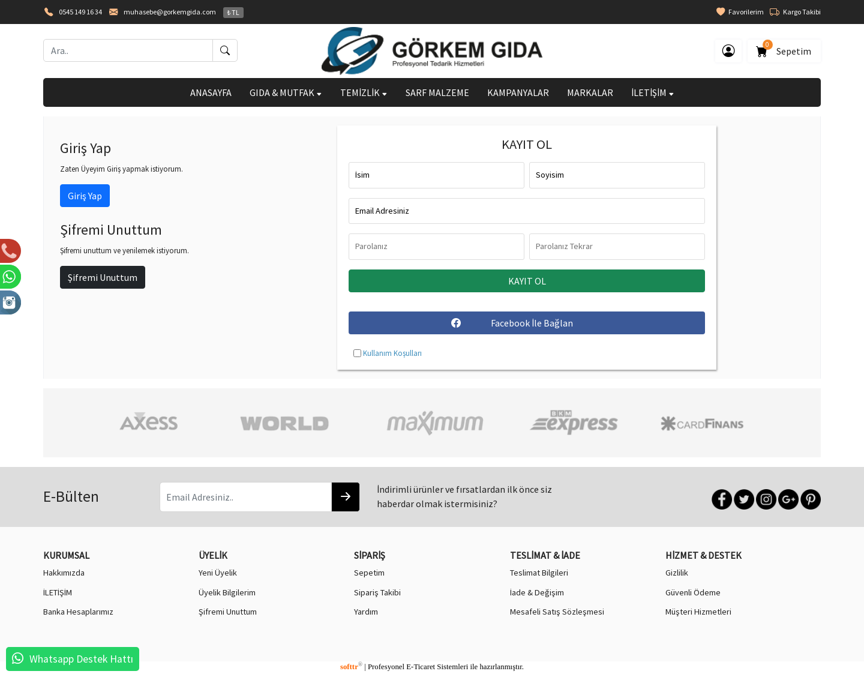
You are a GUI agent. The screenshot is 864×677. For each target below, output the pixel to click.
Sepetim (784, 49)
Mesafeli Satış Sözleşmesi (557, 611)
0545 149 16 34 (80, 11)
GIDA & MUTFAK (286, 92)
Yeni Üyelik (218, 572)
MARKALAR (590, 92)
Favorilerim (740, 12)
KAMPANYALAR (518, 92)
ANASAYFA (211, 92)
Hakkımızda (64, 572)
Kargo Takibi (795, 12)
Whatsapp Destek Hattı (81, 659)
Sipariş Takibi (377, 592)
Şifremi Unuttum (102, 277)
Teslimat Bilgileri (539, 572)
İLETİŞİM (652, 92)
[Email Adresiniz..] (246, 497)
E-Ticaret (420, 667)
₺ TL (233, 12)
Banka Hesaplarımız (78, 611)
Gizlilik (676, 572)
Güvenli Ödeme (693, 592)
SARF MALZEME (437, 92)
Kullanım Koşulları (392, 353)
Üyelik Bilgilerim (227, 592)
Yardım (366, 611)
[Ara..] (128, 50)
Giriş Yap (85, 196)
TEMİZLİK (364, 92)
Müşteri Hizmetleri (698, 611)
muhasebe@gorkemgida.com (170, 11)
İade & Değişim (537, 592)
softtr (351, 667)
